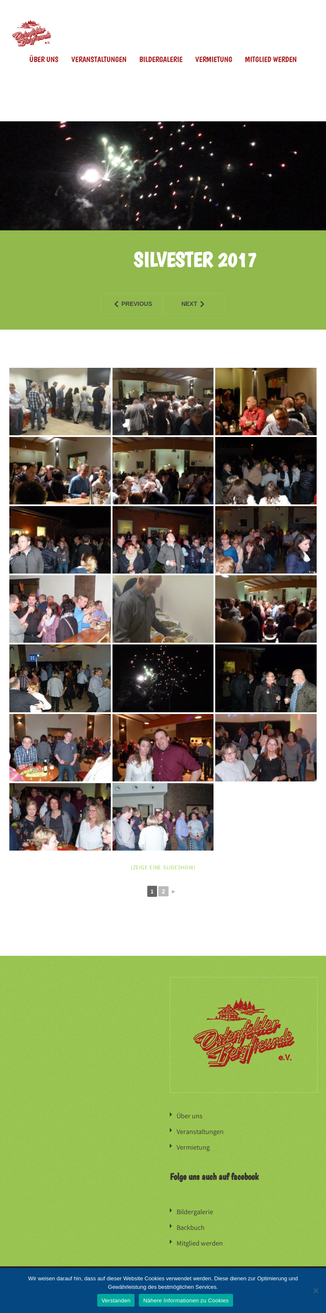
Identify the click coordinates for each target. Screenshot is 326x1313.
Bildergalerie (161, 59)
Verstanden (115, 1300)
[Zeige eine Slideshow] (163, 867)
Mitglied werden (271, 59)
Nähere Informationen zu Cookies (185, 1300)
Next (185, 304)
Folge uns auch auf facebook (214, 1175)
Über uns (44, 59)
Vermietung (213, 59)
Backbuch (191, 1225)
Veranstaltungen (98, 59)
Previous (126, 304)
